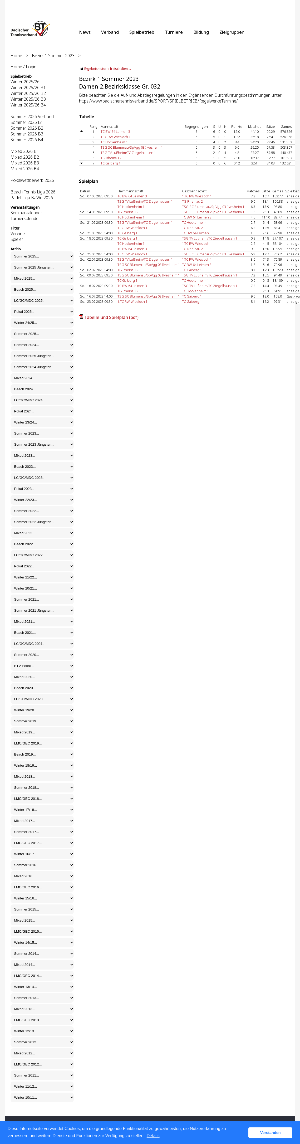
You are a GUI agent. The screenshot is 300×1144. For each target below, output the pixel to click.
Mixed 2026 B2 (25, 157)
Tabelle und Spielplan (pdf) (111, 317)
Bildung (201, 32)
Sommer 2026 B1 (27, 122)
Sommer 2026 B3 (27, 134)
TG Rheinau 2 (111, 157)
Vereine (18, 233)
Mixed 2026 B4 (25, 169)
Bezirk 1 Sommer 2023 (53, 56)
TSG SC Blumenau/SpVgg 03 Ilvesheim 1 (132, 147)
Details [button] (153, 1135)
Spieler (17, 239)
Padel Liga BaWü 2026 (32, 198)
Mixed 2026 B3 (25, 163)
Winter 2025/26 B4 (28, 105)
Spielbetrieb (141, 32)
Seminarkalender (26, 213)
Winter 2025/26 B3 (28, 99)
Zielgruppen (231, 32)
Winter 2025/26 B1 (28, 87)
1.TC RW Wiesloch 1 (116, 136)
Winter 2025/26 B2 (28, 93)
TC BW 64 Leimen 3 (115, 131)
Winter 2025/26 (25, 82)
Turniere (174, 32)
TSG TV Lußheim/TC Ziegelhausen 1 (128, 152)
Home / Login (23, 67)
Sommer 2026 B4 (27, 140)
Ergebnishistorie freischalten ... (107, 68)
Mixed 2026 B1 (25, 151)
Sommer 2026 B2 (27, 128)
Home (16, 56)
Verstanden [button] (270, 1133)
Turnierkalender (25, 218)
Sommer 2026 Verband (32, 116)
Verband (110, 32)
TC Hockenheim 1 (114, 142)
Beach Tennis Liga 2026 (33, 192)
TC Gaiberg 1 (111, 163)
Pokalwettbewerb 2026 (32, 180)
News (85, 32)
